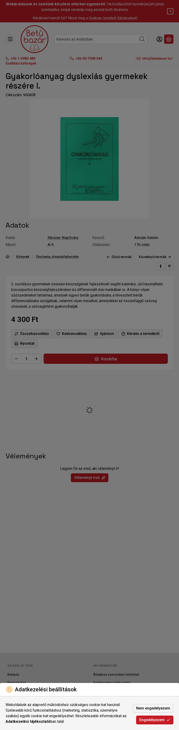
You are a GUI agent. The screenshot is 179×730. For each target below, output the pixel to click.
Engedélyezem (154, 720)
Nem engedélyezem (153, 708)
